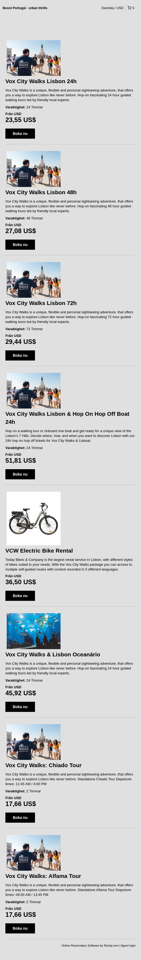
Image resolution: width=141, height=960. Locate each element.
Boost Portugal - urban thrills (25, 8)
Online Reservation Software (80, 945)
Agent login (128, 945)
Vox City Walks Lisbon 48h (41, 192)
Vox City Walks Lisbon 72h (41, 303)
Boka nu (20, 133)
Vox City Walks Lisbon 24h (41, 81)
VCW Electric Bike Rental (39, 550)
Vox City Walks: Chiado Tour (43, 765)
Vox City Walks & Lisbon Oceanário (52, 654)
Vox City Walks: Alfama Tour (43, 876)
